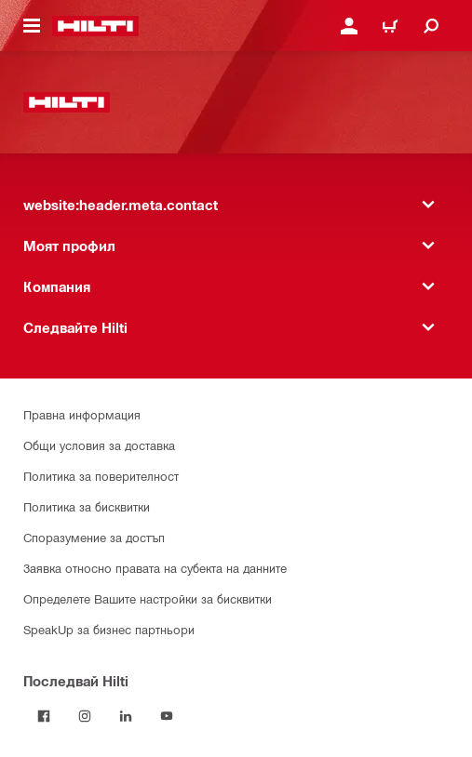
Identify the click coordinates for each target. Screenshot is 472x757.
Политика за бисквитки (86, 506)
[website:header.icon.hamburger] (31, 26)
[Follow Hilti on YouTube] (166, 716)
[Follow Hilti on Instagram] (84, 716)
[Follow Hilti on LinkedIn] (125, 716)
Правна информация (82, 414)
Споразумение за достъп (94, 537)
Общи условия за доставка (99, 445)
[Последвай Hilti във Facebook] (43, 716)
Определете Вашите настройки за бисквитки (147, 598)
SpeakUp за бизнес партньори (109, 629)
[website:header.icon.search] (431, 26)
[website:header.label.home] (95, 26)
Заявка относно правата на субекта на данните (155, 568)
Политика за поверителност (101, 476)
